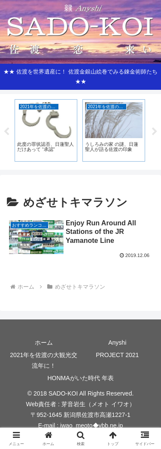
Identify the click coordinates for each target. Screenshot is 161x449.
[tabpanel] (46, 130)
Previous (6, 131)
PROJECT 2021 (117, 355)
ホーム (44, 342)
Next (154, 131)
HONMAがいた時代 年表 (81, 378)
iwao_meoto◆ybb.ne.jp (91, 425)
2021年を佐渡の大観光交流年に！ (43, 360)
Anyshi (117, 342)
